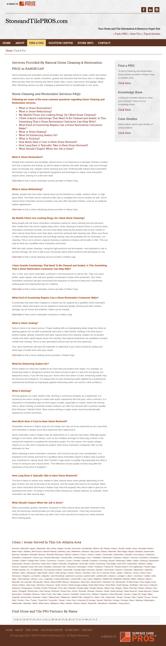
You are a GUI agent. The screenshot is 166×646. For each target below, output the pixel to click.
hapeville (148, 570)
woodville (113, 603)
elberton (142, 564)
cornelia (76, 561)
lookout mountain (61, 579)
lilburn (129, 576)
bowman (15, 554)
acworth (15, 548)
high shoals (42, 573)
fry (28, 570)
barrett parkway (50, 551)
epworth (24, 567)
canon (83, 554)
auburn (114, 548)
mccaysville (38, 582)
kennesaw (16, 576)
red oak (133, 588)
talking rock (54, 597)
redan (141, 588)
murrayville (120, 582)
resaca (148, 588)
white (34, 603)
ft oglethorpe (37, 570)
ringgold (22, 591)
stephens (104, 594)
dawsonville (17, 564)
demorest (36, 564)
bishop (104, 551)
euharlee (48, 567)
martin (133, 579)
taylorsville (110, 597)
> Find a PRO (120, 33)
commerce (51, 561)
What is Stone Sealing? (33, 131)
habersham (138, 570)
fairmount (71, 567)
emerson (16, 567)
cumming (103, 561)
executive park (59, 567)
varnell (99, 600)
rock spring (45, 591)
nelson (22, 585)
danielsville (153, 561)
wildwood (54, 603)
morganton (75, 582)
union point (71, 600)
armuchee (76, 548)
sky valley (57, 594)
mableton (98, 579)
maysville (16, 582)
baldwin (27, 551)
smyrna (66, 594)
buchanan (59, 554)
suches (127, 594)
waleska (139, 600)
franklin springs (18, 570)
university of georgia (86, 600)
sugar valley (147, 594)
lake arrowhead (57, 576)
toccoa (147, 597)
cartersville (118, 554)
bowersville (149, 551)
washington (149, 600)
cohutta (15, 561)
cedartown (149, 554)
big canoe (95, 551)
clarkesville (107, 558)
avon (135, 548)
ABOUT (19, 43)
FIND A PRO (36, 43)
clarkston (117, 558)
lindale (147, 576)
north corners (61, 585)
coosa (68, 561)
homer (70, 573)
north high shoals (96, 585)
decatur (26, 564)
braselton (25, 554)
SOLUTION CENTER (61, 43)
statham (95, 594)
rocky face (66, 591)
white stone (44, 603)
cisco (89, 558)
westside (27, 603)
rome (74, 591)
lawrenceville (89, 576)
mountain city (109, 582)
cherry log (37, 558)
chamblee (16, 558)
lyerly (89, 579)
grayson (118, 570)
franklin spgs (149, 567)
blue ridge (122, 551)
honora (78, 573)
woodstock (102, 603)
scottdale (27, 594)
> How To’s (135, 33)
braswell (33, 554)
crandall (84, 561)
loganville (48, 579)
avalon (128, 548)
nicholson (41, 585)
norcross (50, 585)
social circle (85, 594)
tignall (140, 597)
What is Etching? (29, 138)
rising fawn (33, 591)
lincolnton (138, 576)
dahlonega (120, 561)
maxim (148, 579)
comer (42, 561)
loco (41, 579)
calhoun (75, 554)
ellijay (149, 564)
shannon (36, 594)
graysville (128, 570)
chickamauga (79, 558)
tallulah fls (88, 597)
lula (84, 579)
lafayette (45, 576)
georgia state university (84, 570)
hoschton (87, 573)
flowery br (108, 567)
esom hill (33, 567)
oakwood (16, 588)
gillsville (99, 570)
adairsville (24, 548)
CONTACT (104, 43)
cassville (128, 554)
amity (53, 548)
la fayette (35, 576)
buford (67, 554)
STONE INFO (85, 43)
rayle (125, 588)
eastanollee (132, 564)
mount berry (96, 582)
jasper (120, 573)
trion (27, 600)
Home (9, 50)
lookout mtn (76, 579)
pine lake (62, 588)
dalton (136, 561)
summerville (26, 597)
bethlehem (76, 551)
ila (98, 573)
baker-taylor (17, 551)
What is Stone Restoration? (35, 108)
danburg (143, 561)
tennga (127, 597)
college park (33, 561)
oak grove (143, 585)
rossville (82, 591)
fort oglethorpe (135, 567)
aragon (60, 548)
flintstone (99, 567)
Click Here (124, 83)
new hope (31, 585)
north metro (110, 585)
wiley (62, 603)
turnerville (52, 600)
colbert (23, 561)
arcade (68, 548)
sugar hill (136, 594)
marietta (126, 579)
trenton (20, 600)
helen (22, 573)
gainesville (67, 570)
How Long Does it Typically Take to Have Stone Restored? (53, 145)
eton (41, 567)
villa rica (108, 600)
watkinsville (17, 603)
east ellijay (111, 564)
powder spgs (82, 588)
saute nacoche (130, 591)
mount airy (85, 582)
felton (90, 567)
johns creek (145, 573)
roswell (91, 591)
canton (91, 554)
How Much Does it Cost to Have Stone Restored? (48, 141)
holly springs (61, 573)
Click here (17, 180)
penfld (44, 588)
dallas (129, 561)
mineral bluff (56, 582)
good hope (109, 570)
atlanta (107, 548)
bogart (131, 551)
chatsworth (27, 558)
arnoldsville (87, 548)
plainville (72, 588)
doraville (62, 564)
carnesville (107, 554)
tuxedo (62, 600)
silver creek (46, 594)
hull (93, 573)
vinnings (124, 600)
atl (101, 548)
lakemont (70, 576)
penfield (37, 588)
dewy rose (46, 564)
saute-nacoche (145, 591)
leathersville (101, 576)
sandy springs (116, 591)
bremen (42, 554)
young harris (123, 603)
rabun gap (109, 588)
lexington (121, 576)
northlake (134, 585)
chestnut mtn (66, 558)
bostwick (139, 551)
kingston (26, 576)
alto (48, 548)
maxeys (141, 579)
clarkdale (96, 558)
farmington (82, 567)
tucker (34, 600)
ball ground (37, 551)
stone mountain (116, 594)
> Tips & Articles (151, 33)
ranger (119, 588)
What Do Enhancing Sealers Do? (38, 135)
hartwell (15, 573)
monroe (66, 582)
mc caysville (26, 582)
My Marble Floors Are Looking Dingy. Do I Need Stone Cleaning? (57, 114)
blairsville (112, 551)
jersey (136, 573)
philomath (53, 588)
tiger (134, 597)
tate (102, 597)
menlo (46, 582)
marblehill (117, 579)
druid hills (83, 564)
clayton (126, 558)
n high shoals (133, 582)
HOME (7, 43)
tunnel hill (42, 600)
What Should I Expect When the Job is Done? (46, 148)
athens (96, 548)
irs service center (107, 573)
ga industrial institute (53, 570)
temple (119, 597)
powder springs (96, 588)
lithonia (34, 579)
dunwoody (100, 564)
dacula (111, 561)
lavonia (78, 576)
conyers (61, 561)
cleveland (144, 558)
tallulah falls (76, 597)
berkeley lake (64, 551)
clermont (134, 558)
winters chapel (80, 603)
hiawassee (31, 573)
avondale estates (146, 548)
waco (132, 600)
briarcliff (50, 554)
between (85, 551)
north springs (122, 585)
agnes (32, 548)
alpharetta (41, 548)
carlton (98, 554)
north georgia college (78, 585)
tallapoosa (65, 597)
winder (69, 603)
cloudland (153, 558)
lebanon (112, 576)
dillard (55, 564)
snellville (74, 594)
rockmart (55, 591)
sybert (44, 597)
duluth (92, 564)
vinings (116, 600)
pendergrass (26, 588)
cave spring (138, 554)
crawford (94, 561)
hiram (51, 573)
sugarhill (15, 597)
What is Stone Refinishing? (35, 111)
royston (99, 591)
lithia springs (23, 579)
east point (121, 564)
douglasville (73, 564)
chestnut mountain (51, 558)
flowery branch (121, 567)
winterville (92, 603)
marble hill (107, 579)
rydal (106, 591)
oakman (153, 585)
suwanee (36, 597)
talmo (96, 597)
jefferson (128, 573)
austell (121, 548)
